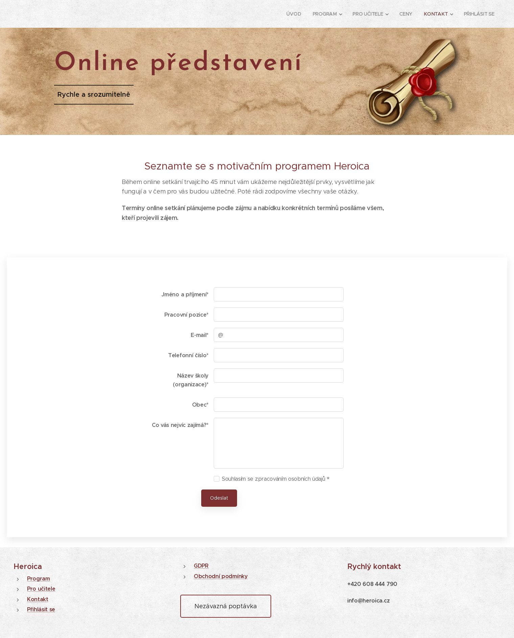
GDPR (201, 565)
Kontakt (37, 599)
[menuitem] (294, 13)
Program (38, 578)
